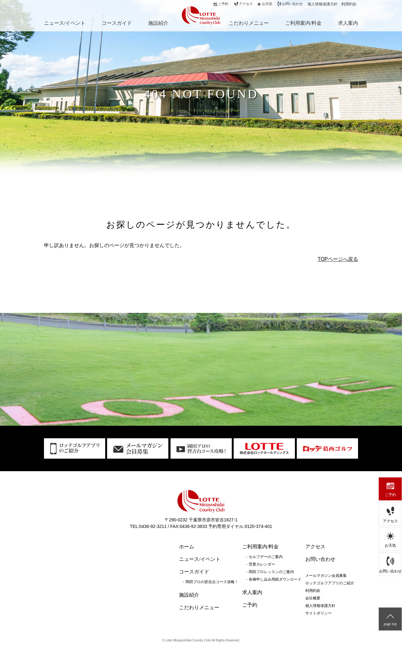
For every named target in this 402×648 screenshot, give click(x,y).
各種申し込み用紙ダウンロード (275, 579)
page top (390, 624)
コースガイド (117, 23)
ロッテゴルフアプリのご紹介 (329, 583)
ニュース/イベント (64, 23)
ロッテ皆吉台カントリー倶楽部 (199, 15)
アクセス (390, 521)
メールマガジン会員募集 (326, 575)
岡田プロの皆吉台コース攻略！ (212, 582)
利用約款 (348, 4)
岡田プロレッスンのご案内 (271, 572)
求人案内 (348, 23)
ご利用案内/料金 (303, 23)
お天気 (390, 545)
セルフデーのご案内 (266, 557)
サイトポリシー (318, 613)
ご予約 (390, 495)
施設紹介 (158, 23)
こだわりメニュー (249, 23)
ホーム (186, 546)
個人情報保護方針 (322, 4)
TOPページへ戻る (338, 259)
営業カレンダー (262, 564)
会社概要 (312, 598)
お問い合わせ (390, 571)
